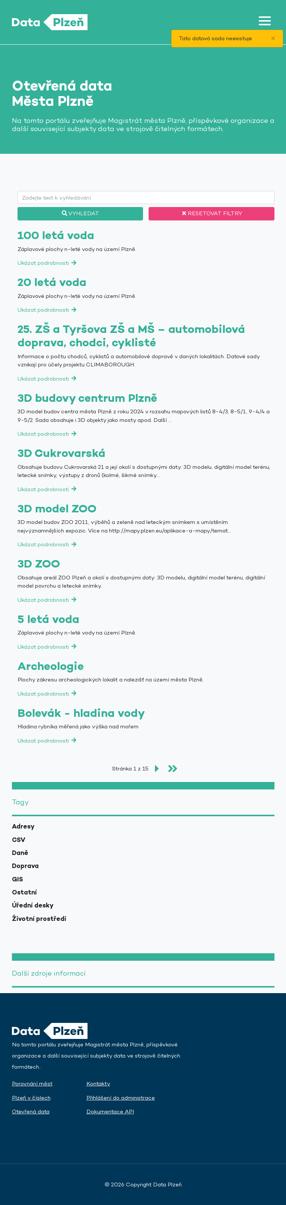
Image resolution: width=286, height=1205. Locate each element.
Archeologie (51, 666)
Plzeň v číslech (31, 1097)
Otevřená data (31, 1111)
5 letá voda (48, 619)
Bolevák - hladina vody (81, 713)
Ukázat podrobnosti (47, 262)
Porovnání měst (32, 1083)
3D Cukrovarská (61, 453)
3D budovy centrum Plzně (87, 398)
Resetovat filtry (211, 213)
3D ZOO (39, 564)
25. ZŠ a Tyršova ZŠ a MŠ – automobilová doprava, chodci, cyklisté (131, 336)
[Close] (273, 38)
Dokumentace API (110, 1111)
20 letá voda (52, 282)
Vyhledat (80, 213)
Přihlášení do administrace (120, 1097)
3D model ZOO (57, 509)
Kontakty (98, 1083)
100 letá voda (56, 235)
